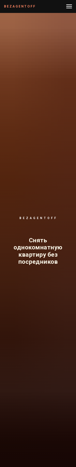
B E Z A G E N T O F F (19, 6)
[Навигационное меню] (69, 6)
